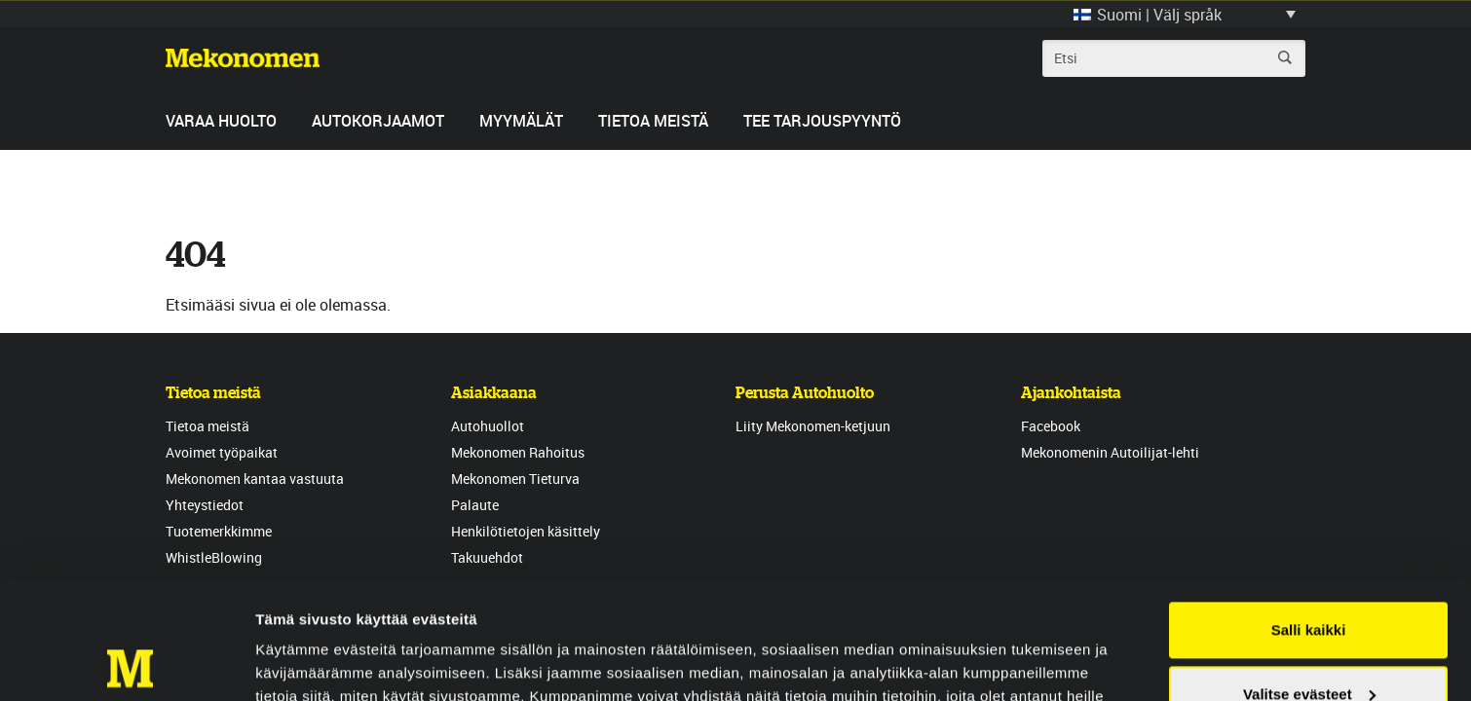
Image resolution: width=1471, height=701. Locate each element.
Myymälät (521, 120)
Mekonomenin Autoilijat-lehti (1110, 452)
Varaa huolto (221, 120)
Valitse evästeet (1309, 582)
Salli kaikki (1308, 519)
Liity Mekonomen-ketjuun (813, 426)
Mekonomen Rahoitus (518, 452)
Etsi (1285, 57)
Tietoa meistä (653, 120)
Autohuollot (487, 426)
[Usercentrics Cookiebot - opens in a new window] (126, 663)
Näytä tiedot (297, 662)
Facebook (1050, 426)
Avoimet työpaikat (222, 452)
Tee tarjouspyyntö (822, 120)
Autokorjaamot (378, 120)
